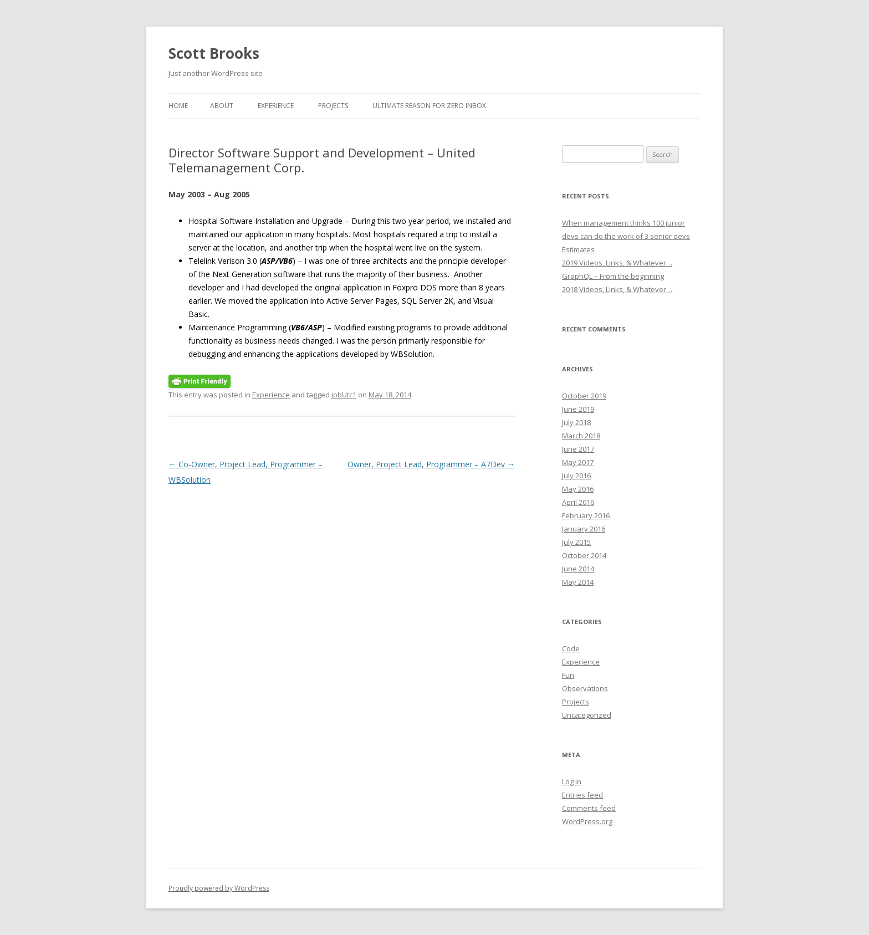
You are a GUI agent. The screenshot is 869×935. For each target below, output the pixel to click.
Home (178, 105)
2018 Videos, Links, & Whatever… (617, 289)
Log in (571, 781)
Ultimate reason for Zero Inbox (429, 105)
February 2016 (586, 515)
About (221, 105)
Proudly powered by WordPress (218, 888)
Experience (276, 105)
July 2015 (576, 542)
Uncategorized (586, 715)
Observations (585, 688)
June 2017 (578, 449)
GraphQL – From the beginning (613, 276)
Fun (568, 675)
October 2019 (584, 396)
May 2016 (578, 489)
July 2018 (576, 422)
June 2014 (578, 569)
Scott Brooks (213, 53)
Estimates (578, 249)
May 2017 (578, 462)
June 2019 (578, 409)
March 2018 (581, 436)
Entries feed (582, 795)
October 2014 (584, 555)
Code (571, 648)
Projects (333, 105)
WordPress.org (587, 821)
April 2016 (578, 502)
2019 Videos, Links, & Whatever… (617, 263)
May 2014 (578, 582)
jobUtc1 (343, 395)
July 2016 (576, 476)
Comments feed (589, 808)
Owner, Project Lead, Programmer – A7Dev (431, 464)
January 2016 (583, 529)
